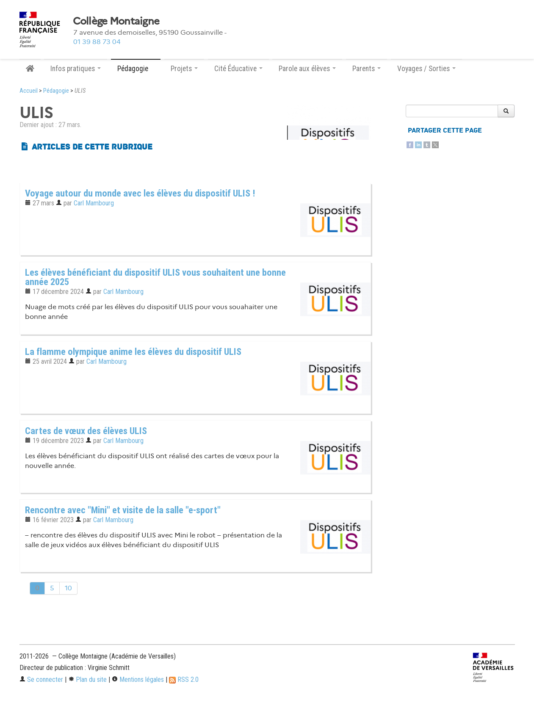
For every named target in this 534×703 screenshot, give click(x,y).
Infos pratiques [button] (75, 68)
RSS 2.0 (184, 679)
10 (68, 588)
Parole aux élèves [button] (307, 68)
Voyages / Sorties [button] (426, 68)
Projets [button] (184, 68)
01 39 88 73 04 (97, 42)
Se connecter (41, 679)
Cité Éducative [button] (238, 68)
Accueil (28, 90)
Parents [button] (366, 68)
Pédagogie (56, 90)
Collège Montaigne (116, 21)
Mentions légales (138, 679)
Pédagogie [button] (135, 68)
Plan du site (87, 679)
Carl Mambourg (94, 203)
